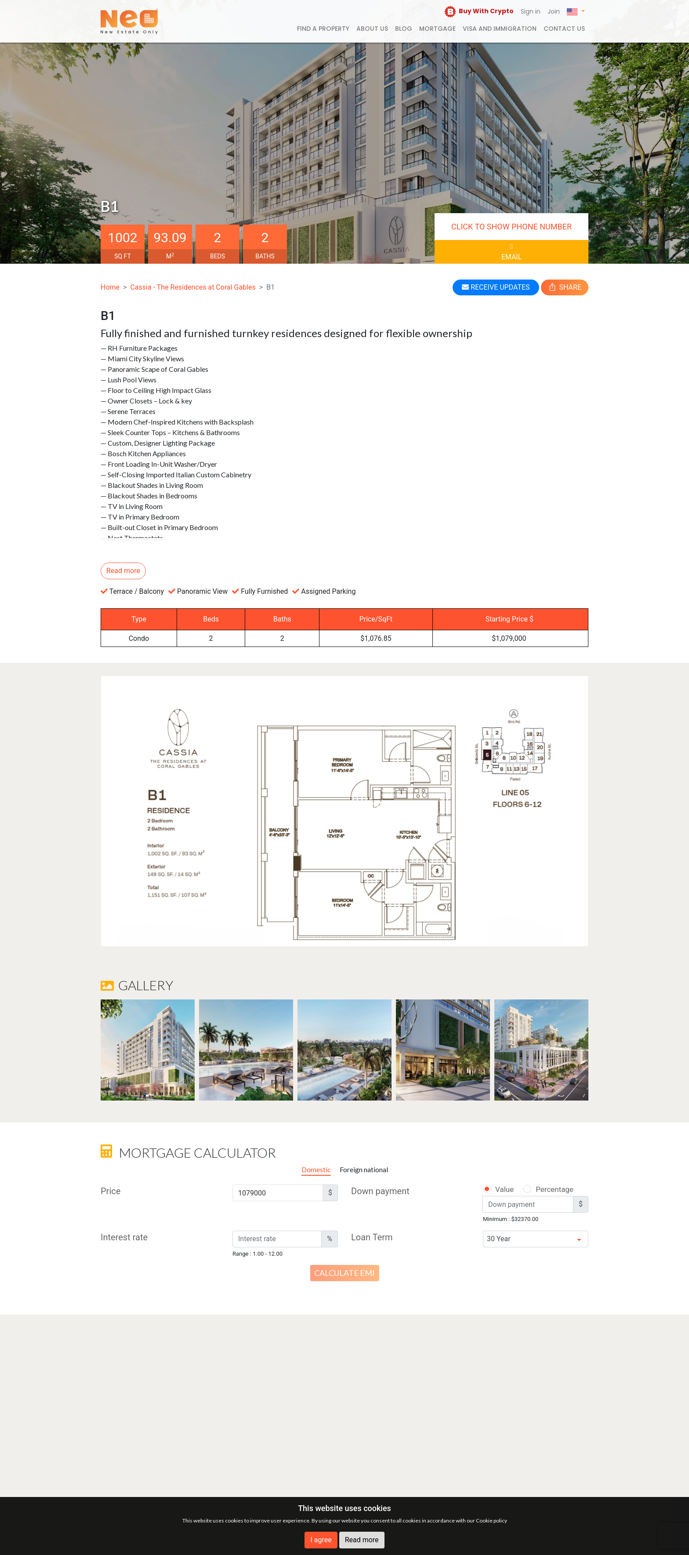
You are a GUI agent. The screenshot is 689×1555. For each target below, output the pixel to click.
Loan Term (372, 1237)
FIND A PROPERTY (323, 28)
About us (372, 28)
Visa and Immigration (500, 28)
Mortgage (437, 28)
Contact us (564, 28)
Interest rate (124, 1237)
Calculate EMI (344, 1273)
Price (110, 1191)
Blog (403, 28)
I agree (320, 1540)
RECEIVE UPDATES (495, 287)
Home (110, 287)
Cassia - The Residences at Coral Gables (192, 287)
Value (497, 1189)
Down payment (380, 1191)
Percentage (543, 1189)
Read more (362, 1540)
